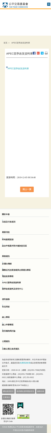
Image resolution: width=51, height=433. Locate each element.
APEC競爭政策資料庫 (18, 68)
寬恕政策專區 (7, 276)
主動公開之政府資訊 (10, 349)
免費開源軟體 (25, 363)
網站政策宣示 (8, 391)
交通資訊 (6, 397)
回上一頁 (27, 189)
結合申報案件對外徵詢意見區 (14, 246)
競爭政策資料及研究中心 (12, 289)
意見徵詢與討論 (8, 331)
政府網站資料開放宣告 (25, 391)
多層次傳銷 (7, 264)
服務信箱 (40, 391)
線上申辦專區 (7, 325)
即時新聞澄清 (7, 239)
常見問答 (6, 307)
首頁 (5, 43)
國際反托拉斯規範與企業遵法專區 (16, 270)
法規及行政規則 (8, 222)
